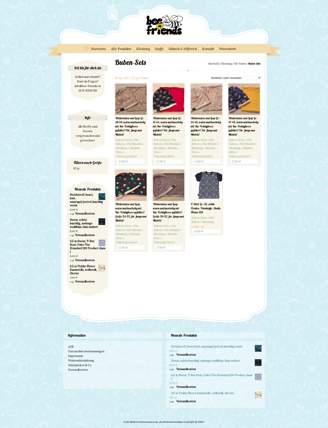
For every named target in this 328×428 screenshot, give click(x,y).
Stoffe (159, 49)
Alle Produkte (121, 49)
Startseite (98, 49)
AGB (71, 347)
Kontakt (208, 49)
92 (74, 168)
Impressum (75, 356)
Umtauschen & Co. (80, 365)
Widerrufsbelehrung (81, 360)
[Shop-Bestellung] (235, 78)
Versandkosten (85, 213)
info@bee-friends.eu (87, 86)
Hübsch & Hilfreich (183, 49)
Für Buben (240, 63)
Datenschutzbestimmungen (86, 351)
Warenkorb (227, 49)
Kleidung (143, 49)
